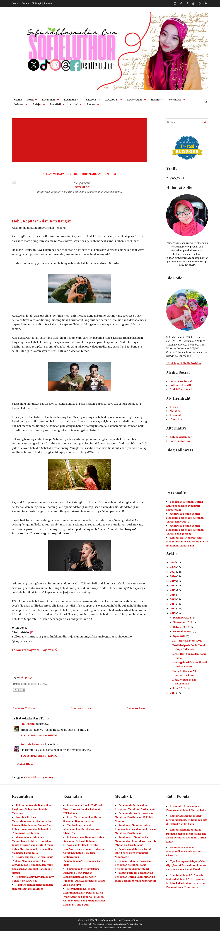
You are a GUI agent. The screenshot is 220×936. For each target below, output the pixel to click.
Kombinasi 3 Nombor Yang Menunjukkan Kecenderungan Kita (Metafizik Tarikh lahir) (136, 845)
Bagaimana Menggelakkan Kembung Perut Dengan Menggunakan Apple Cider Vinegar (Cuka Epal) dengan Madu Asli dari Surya (84, 881)
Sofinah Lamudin (32, 748)
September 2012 (183, 631)
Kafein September (181, 437)
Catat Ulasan (26, 768)
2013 (173, 608)
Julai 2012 (179, 688)
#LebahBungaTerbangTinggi (127, 928)
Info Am (19, 104)
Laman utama (81, 712)
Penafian (48, 3)
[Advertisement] (80, 140)
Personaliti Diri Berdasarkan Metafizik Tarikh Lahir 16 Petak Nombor (134, 821)
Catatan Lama (137, 712)
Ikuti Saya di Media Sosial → (184, 363)
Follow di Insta (180, 385)
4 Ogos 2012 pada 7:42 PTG (38, 760)
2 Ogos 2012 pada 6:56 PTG (38, 739)
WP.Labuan (111, 99)
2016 (173, 594)
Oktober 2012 (181, 627)
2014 (173, 604)
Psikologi (90, 99)
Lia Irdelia (27, 728)
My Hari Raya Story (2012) (187, 640)
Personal (175, 415)
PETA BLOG (82, 187)
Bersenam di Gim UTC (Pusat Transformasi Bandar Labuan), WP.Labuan (82, 813)
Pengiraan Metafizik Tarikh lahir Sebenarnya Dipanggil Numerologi (133, 857)
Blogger (137, 924)
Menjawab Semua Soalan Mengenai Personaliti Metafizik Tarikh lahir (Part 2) (185, 517)
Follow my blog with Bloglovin (33, 653)
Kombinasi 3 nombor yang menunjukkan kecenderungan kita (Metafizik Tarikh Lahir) (186, 824)
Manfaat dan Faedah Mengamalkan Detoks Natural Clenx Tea (81, 833)
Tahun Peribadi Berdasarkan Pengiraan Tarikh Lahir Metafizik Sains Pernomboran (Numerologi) (135, 881)
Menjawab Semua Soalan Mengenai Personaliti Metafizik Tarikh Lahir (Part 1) (185, 529)
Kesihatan (70, 99)
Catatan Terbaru (24, 712)
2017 (173, 590)
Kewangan (175, 99)
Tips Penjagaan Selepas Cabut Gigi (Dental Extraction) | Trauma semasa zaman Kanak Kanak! (186, 869)
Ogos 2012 (179, 636)
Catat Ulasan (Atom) (38, 782)
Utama (15, 3)
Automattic (98, 928)
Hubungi (36, 3)
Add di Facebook (181, 389)
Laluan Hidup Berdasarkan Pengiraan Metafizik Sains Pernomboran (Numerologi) (133, 869)
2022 (173, 567)
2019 (173, 581)
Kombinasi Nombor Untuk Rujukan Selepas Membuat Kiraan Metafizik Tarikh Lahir (135, 833)
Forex (30, 99)
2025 (173, 562)
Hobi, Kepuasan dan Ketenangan (42, 221)
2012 (173, 613)
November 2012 (183, 622)
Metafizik (55, 104)
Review (91, 104)
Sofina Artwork (123, 932)
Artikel (74, 104)
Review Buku (135, 99)
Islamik (155, 99)
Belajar (37, 104)
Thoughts (176, 419)
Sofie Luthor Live (180, 441)
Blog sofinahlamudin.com (108, 924)
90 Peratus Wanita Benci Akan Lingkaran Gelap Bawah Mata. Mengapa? (32, 813)
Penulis (25, 3)
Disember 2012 (182, 617)
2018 (173, 585)
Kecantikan (49, 99)
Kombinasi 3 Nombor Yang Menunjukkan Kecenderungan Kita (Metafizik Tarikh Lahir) (187, 541)
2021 (173, 571)
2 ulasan (43, 688)
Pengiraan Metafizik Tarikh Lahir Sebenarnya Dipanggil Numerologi (184, 505)
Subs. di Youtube (181, 381)
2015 (173, 599)
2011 (173, 693)
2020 (173, 576)
